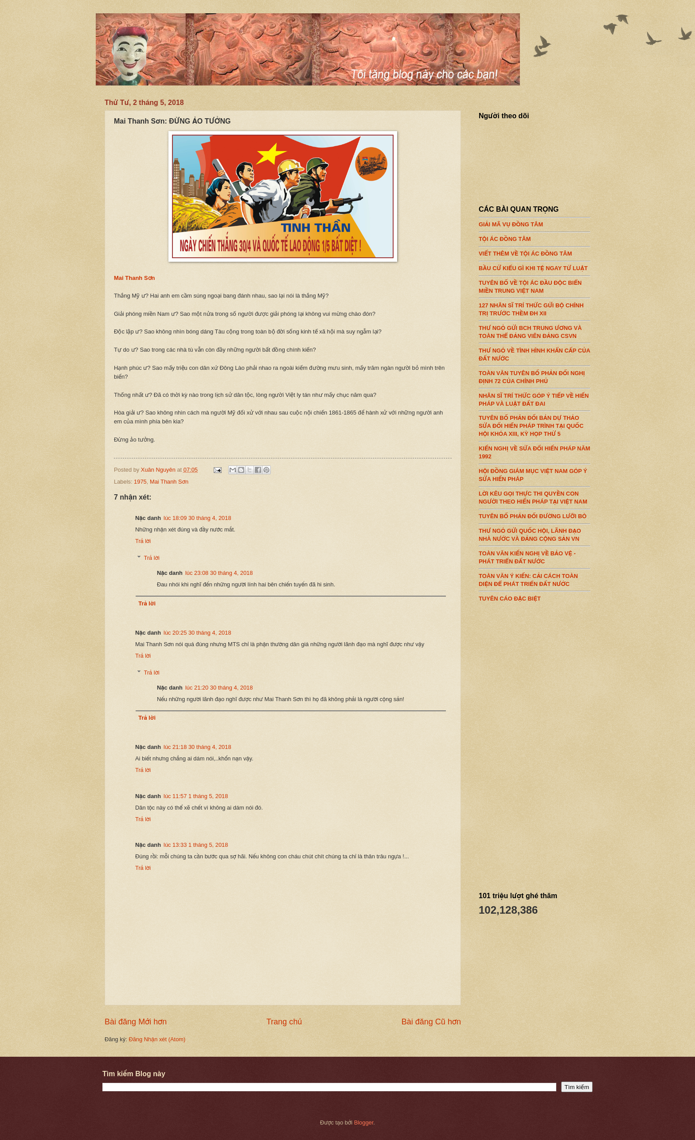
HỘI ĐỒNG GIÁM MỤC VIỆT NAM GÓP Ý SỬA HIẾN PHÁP (534, 473)
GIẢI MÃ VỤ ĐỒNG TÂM (534, 222)
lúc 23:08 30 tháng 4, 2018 (219, 573)
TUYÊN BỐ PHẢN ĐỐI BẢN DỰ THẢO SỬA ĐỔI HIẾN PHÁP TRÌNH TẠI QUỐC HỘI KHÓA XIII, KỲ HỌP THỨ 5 (534, 424)
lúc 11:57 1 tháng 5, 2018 (196, 796)
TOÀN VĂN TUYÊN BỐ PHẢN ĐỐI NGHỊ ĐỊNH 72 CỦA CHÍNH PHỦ (534, 374)
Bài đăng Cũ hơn (431, 1021)
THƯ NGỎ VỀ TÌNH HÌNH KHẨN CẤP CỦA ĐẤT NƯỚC (534, 352)
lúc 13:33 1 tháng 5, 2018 (196, 844)
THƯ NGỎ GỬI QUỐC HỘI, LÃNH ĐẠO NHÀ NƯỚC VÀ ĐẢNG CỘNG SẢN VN (534, 532)
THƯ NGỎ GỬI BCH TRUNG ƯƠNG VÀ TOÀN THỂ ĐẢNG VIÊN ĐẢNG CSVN (534, 329)
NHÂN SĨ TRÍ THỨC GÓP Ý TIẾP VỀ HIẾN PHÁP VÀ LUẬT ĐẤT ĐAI (534, 397)
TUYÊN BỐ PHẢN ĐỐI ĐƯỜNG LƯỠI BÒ (534, 514)
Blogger (364, 1122)
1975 (140, 481)
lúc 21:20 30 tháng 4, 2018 (219, 687)
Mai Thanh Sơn (134, 278)
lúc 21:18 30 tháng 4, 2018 (197, 747)
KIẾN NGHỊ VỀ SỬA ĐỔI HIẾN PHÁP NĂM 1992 (534, 450)
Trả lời (143, 541)
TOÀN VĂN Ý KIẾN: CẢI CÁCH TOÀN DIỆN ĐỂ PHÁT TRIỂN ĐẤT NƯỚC (534, 577)
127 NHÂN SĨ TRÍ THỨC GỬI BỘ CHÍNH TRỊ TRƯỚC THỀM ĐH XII (534, 307)
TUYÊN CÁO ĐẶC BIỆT (534, 596)
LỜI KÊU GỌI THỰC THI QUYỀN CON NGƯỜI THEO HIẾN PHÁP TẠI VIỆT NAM (534, 495)
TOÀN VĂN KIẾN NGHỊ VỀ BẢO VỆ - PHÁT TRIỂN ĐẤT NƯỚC (534, 555)
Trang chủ (284, 1021)
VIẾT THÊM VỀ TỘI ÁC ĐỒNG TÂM (534, 251)
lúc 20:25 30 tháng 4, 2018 (197, 632)
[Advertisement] (545, 743)
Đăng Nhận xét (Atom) (157, 1039)
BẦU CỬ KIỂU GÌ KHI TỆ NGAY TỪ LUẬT (534, 266)
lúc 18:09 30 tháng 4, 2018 (197, 518)
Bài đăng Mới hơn (136, 1021)
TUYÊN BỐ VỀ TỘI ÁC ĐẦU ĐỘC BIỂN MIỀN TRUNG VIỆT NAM (534, 284)
